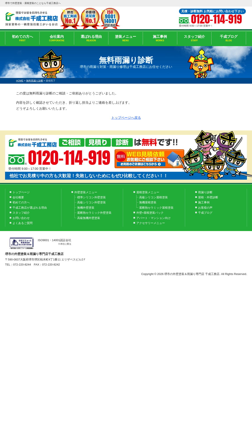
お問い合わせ (21, 218)
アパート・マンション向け (153, 218)
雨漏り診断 (205, 192)
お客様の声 (205, 207)
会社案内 (56, 38)
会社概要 (18, 197)
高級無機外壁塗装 (88, 218)
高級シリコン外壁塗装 (91, 202)
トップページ (21, 192)
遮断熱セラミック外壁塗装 (94, 212)
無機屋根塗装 (147, 202)
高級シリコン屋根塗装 (153, 197)
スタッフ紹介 (194, 38)
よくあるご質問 (23, 223)
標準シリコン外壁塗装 (91, 197)
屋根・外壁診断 (208, 197)
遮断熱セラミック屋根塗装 (156, 207)
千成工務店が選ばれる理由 (30, 207)
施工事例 (160, 38)
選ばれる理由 (91, 38)
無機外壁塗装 (85, 207)
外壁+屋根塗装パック (150, 212)
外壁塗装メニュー (85, 192)
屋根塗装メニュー (147, 192)
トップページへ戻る (126, 117)
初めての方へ (22, 38)
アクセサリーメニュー (150, 223)
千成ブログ (228, 38)
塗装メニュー (125, 38)
